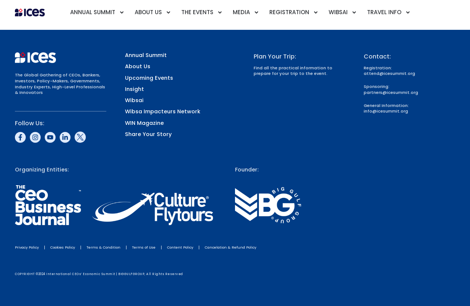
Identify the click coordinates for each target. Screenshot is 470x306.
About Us (153, 12)
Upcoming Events (149, 78)
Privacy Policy (27, 247)
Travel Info (389, 12)
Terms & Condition (103, 247)
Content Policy (180, 247)
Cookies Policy (62, 247)
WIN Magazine (144, 123)
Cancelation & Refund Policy (230, 247)
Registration (294, 12)
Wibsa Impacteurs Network (162, 111)
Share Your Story (148, 134)
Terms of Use (144, 247)
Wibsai (343, 12)
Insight (134, 89)
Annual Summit (97, 12)
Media (246, 12)
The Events (202, 12)
